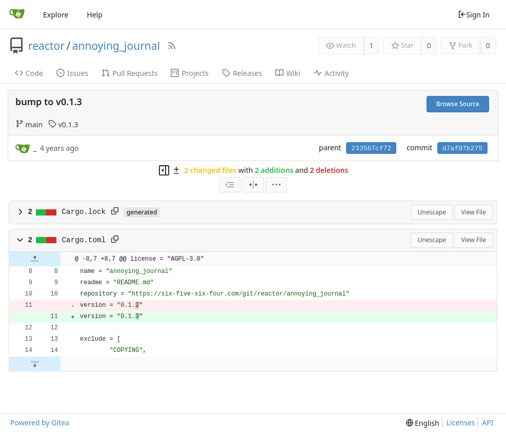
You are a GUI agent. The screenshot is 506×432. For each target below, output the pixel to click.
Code (29, 73)
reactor (46, 46)
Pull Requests (129, 73)
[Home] (17, 14)
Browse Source (457, 104)
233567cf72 (371, 148)
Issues (72, 73)
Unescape (432, 212)
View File (473, 212)
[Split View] (253, 184)
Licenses (461, 422)
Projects (189, 73)
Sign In (474, 14)
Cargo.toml (84, 240)
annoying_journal (116, 46)
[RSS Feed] (171, 45)
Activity (331, 73)
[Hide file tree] (164, 170)
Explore (55, 14)
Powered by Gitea (39, 422)
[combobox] (229, 184)
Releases (242, 73)
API (487, 422)
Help (95, 14)
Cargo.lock (84, 212)
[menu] (276, 184)
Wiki (287, 73)
